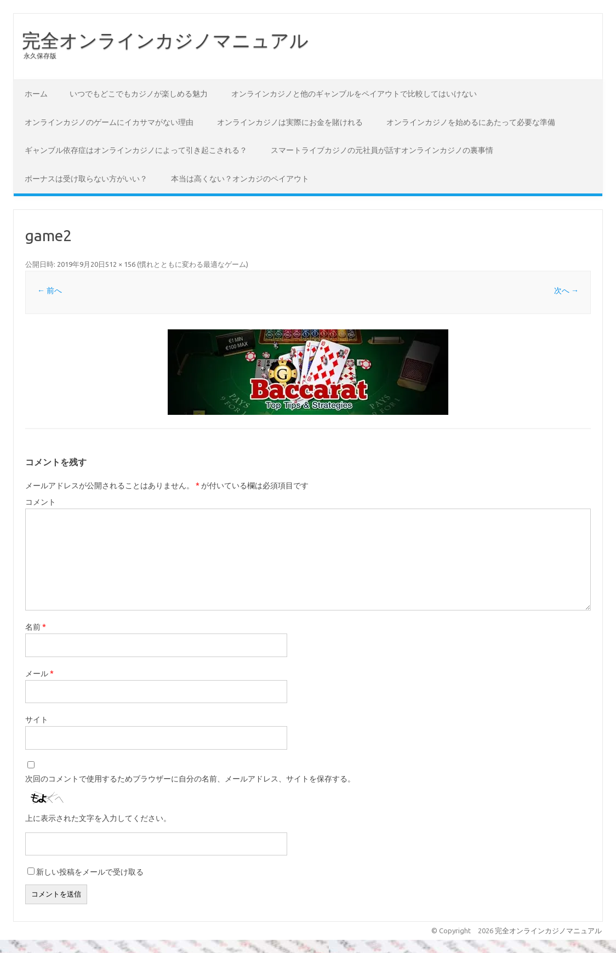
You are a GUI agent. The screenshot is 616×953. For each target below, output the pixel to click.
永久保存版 (40, 55)
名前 (35, 627)
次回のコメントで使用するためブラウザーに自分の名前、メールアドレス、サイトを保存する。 (190, 778)
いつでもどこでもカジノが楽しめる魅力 (139, 93)
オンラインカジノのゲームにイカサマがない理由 (109, 122)
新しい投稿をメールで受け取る (90, 872)
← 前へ (49, 290)
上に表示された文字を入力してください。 (98, 818)
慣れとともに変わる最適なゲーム (192, 264)
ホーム (36, 93)
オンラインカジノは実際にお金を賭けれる (290, 122)
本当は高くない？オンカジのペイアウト (240, 178)
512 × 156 (120, 264)
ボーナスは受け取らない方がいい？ (86, 178)
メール (39, 673)
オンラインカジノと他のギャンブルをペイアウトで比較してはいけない (354, 93)
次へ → (566, 290)
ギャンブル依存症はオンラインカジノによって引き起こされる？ (136, 150)
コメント (40, 502)
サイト (36, 719)
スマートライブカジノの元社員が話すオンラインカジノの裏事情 (382, 150)
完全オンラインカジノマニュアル (165, 40)
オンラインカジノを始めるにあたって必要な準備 (470, 122)
